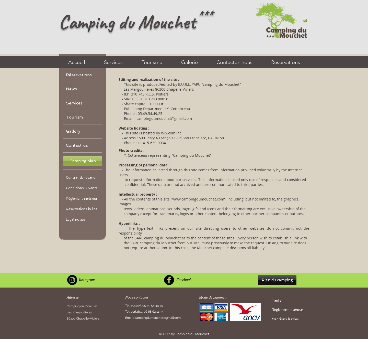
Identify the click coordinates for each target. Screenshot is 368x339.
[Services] (82, 103)
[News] (82, 89)
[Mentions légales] (288, 319)
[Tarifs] (288, 300)
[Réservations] (82, 75)
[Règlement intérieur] (82, 199)
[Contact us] (82, 145)
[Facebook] (169, 280)
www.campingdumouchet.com (198, 199)
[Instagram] (72, 280)
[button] (82, 161)
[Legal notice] (82, 220)
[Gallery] (82, 131)
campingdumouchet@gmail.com (164, 118)
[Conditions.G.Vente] (82, 188)
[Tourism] (82, 117)
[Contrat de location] (82, 178)
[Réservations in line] (82, 209)
